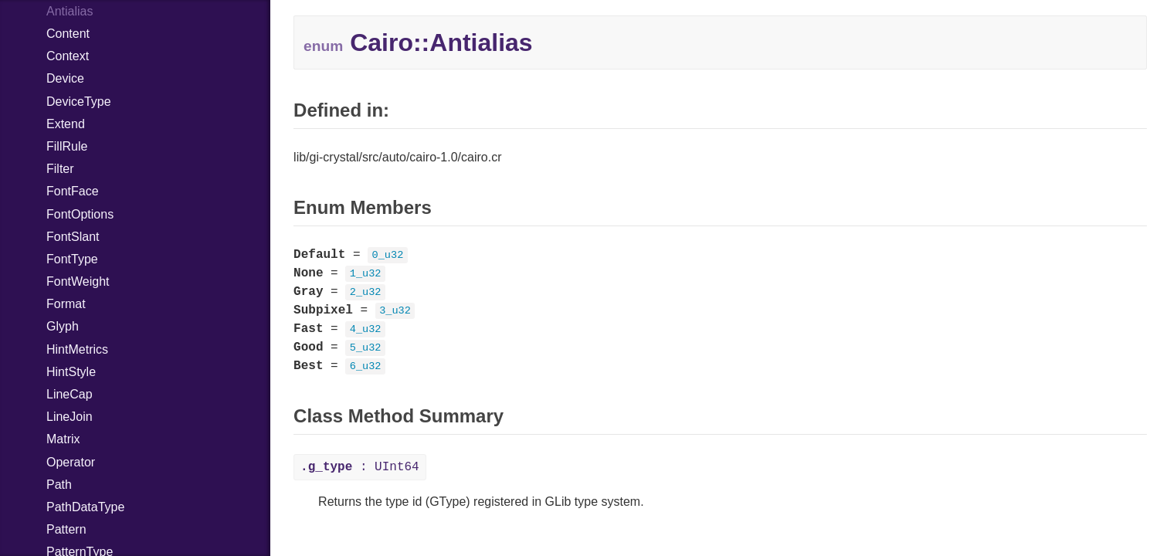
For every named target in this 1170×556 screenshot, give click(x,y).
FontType (72, 259)
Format (66, 303)
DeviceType (78, 101)
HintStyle (71, 371)
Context (67, 56)
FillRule (66, 146)
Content (68, 33)
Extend (65, 124)
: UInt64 (359, 467)
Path (59, 484)
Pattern (66, 529)
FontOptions (80, 214)
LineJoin (69, 416)
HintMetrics (77, 349)
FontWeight (78, 281)
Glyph (62, 326)
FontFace (72, 191)
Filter (60, 168)
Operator (70, 462)
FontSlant (72, 236)
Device (65, 78)
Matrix (63, 439)
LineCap (69, 394)
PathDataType (85, 507)
